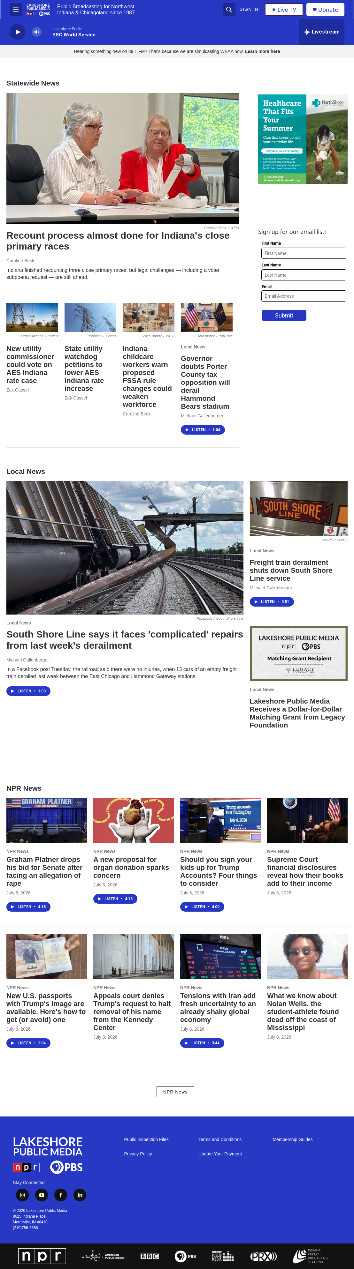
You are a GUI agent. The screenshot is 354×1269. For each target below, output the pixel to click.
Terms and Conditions (220, 1139)
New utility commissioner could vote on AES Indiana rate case (30, 364)
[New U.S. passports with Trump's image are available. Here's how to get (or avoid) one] (46, 956)
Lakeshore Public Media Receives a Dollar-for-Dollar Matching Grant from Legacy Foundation (297, 713)
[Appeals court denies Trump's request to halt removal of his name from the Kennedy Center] (133, 956)
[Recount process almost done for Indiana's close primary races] (122, 158)
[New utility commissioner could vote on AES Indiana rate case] (32, 317)
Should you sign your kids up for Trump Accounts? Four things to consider (218, 871)
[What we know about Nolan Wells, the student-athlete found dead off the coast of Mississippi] (307, 956)
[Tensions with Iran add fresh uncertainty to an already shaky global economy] (220, 956)
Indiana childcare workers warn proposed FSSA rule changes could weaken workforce (147, 376)
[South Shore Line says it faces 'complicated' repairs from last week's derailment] (124, 548)
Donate (328, 9)
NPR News (17, 851)
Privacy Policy (138, 1154)
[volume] (36, 32)
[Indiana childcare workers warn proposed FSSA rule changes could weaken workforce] (148, 317)
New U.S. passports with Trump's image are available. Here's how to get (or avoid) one (46, 1008)
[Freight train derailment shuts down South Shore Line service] (299, 508)
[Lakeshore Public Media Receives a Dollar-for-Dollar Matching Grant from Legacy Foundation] (299, 653)
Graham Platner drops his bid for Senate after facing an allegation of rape (44, 871)
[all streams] (321, 32)
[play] (17, 32)
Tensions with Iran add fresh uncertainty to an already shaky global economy (218, 1008)
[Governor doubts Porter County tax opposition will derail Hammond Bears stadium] (207, 317)
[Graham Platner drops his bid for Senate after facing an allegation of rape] (46, 820)
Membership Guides (292, 1139)
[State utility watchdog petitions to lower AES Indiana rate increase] (90, 317)
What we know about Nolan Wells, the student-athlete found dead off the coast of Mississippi (303, 1012)
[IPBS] (314, 1256)
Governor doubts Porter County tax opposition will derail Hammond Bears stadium (205, 382)
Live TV (284, 9)
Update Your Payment (220, 1154)
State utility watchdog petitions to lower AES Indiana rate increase (84, 368)
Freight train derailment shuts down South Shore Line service (291, 570)
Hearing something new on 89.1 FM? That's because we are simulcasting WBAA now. (159, 51)
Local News (193, 346)
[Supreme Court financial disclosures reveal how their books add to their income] (307, 820)
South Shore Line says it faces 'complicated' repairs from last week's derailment (124, 640)
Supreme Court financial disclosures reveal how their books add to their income (305, 871)
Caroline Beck (20, 260)
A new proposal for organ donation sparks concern (131, 867)
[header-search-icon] (229, 9)
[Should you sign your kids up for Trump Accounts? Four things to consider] (220, 820)
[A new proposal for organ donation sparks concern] (133, 820)
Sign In (249, 9)
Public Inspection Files (146, 1139)
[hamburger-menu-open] (16, 9)
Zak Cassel (17, 389)
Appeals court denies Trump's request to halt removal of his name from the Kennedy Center (132, 1012)
